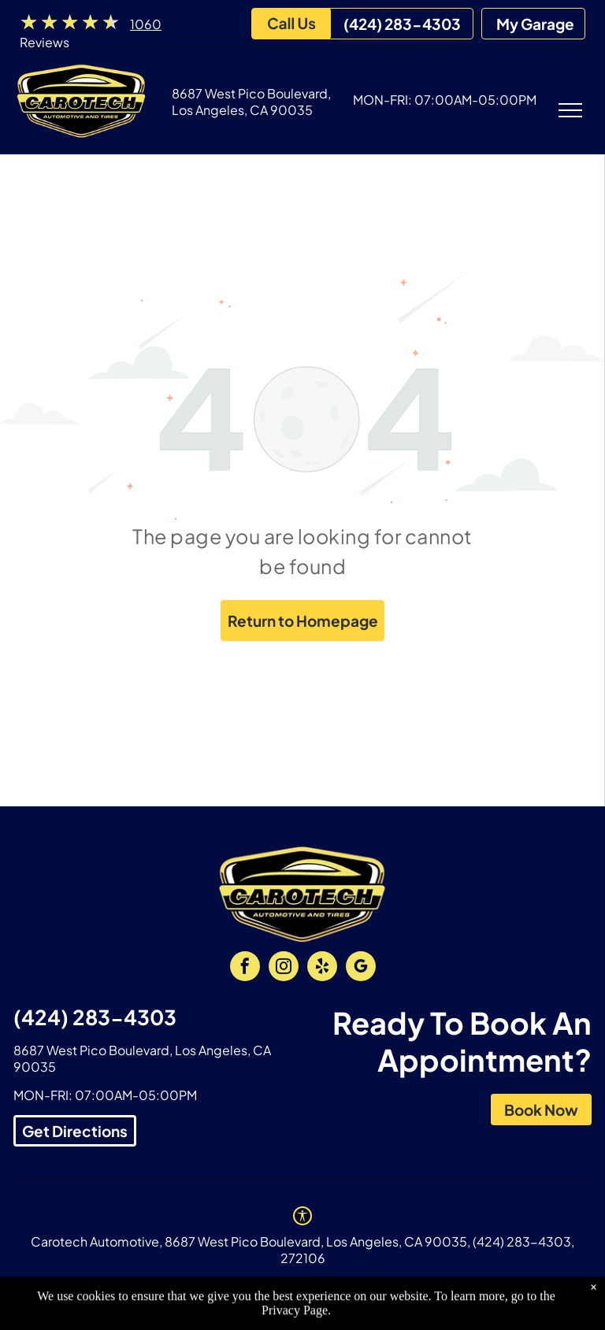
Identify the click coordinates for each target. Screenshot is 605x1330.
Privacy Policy (192, 1285)
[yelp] (322, 968)
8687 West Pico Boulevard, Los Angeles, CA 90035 (251, 101)
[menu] (570, 110)
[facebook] (245, 968)
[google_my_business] (361, 968)
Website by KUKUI (400, 1285)
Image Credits (290, 1285)
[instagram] (284, 968)
